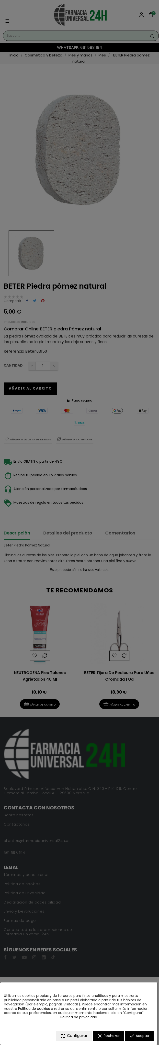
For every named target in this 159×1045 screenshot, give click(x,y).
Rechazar (108, 1036)
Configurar (74, 1036)
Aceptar (139, 1036)
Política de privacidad (78, 1017)
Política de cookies (34, 1008)
